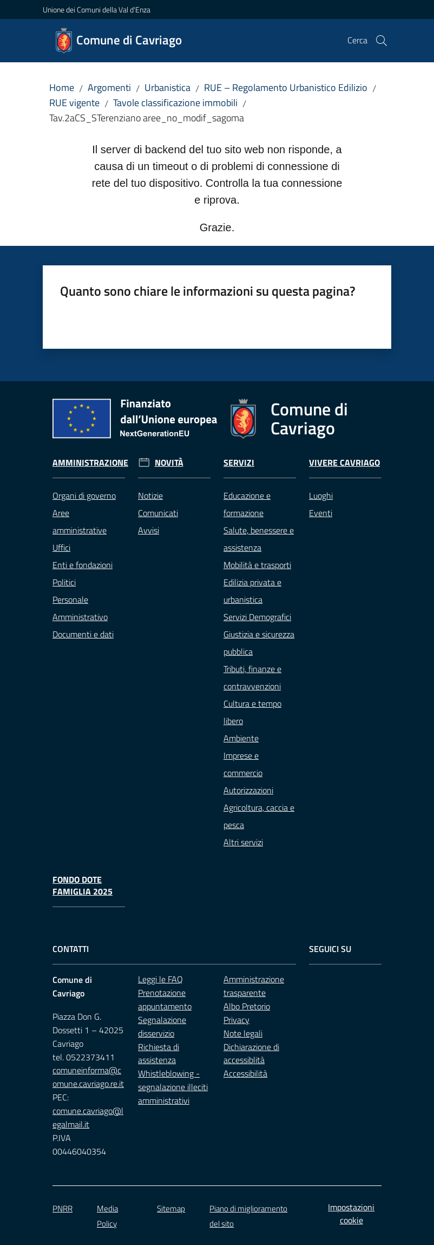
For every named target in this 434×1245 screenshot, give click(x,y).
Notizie (150, 495)
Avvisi (148, 530)
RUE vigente (74, 102)
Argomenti (109, 87)
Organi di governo (84, 495)
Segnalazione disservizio (162, 1026)
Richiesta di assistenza (158, 1053)
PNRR (62, 1208)
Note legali (242, 1033)
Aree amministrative (79, 521)
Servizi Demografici (257, 616)
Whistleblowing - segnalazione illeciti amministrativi (173, 1087)
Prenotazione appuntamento (165, 999)
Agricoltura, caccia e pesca (258, 816)
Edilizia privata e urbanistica (252, 591)
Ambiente (241, 738)
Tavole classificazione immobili (175, 102)
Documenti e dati (83, 634)
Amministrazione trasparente (253, 986)
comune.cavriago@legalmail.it (87, 1117)
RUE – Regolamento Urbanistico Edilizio (285, 87)
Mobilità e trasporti (257, 564)
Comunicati (158, 512)
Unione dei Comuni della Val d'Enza (96, 9)
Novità (169, 463)
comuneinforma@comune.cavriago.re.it (88, 1077)
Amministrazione (90, 463)
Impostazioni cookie (351, 1214)
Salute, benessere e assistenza (258, 539)
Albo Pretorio (246, 1006)
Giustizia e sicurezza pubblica (258, 643)
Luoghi (321, 495)
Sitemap (171, 1208)
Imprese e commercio (242, 764)
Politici (64, 582)
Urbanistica (167, 87)
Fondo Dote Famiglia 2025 (82, 886)
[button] (381, 40)
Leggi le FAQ (160, 979)
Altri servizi (243, 842)
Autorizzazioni (248, 790)
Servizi (238, 463)
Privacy (236, 1019)
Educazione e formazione (247, 504)
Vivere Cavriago (344, 463)
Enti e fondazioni (82, 564)
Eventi (320, 512)
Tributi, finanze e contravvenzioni (252, 677)
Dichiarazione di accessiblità (251, 1053)
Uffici (61, 547)
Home (61, 87)
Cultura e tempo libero (252, 712)
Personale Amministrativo (80, 608)
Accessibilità (245, 1073)
